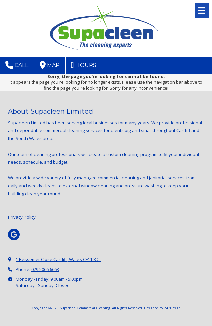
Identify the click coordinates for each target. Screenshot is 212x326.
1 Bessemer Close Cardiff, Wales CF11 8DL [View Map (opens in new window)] (58, 259)
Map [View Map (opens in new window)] (50, 65)
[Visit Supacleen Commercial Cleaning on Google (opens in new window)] (14, 234)
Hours (83, 65)
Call (16, 65)
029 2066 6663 (45, 269)
